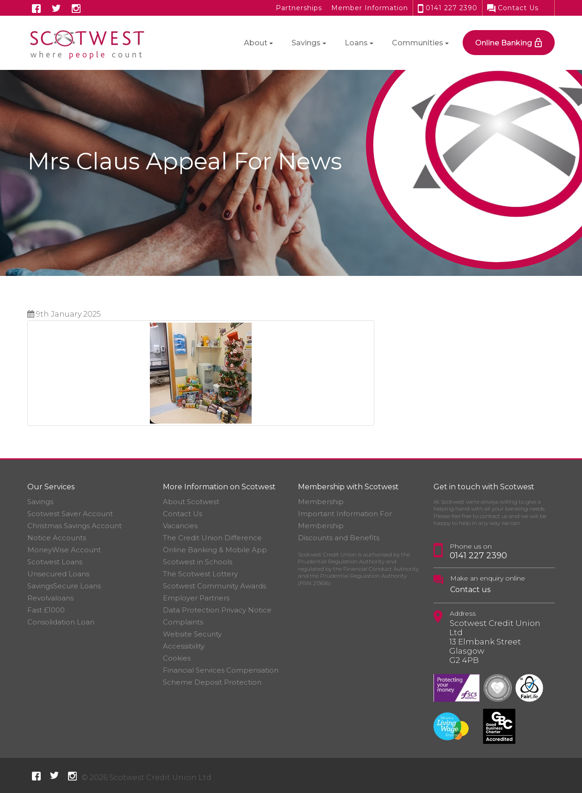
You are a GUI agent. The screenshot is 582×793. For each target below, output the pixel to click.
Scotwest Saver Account (70, 513)
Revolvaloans (50, 597)
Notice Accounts (56, 537)
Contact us (470, 589)
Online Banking (503, 42)
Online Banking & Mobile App (215, 549)
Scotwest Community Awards (214, 585)
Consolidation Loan (60, 622)
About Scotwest (191, 501)
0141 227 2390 (447, 8)
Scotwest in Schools (197, 561)
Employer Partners (196, 597)
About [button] (255, 42)
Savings (40, 501)
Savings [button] (306, 42)
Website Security (192, 634)
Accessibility (183, 646)
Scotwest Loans (54, 561)
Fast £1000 (46, 610)
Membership (321, 501)
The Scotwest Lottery (200, 573)
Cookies (177, 658)
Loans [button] (356, 42)
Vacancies (180, 525)
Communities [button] (417, 42)
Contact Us (513, 8)
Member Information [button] (369, 8)
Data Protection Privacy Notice (217, 610)
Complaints (183, 622)
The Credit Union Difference (212, 537)
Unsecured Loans (58, 573)
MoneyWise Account (64, 549)
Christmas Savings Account (74, 525)
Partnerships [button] (299, 8)
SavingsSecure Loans (64, 585)
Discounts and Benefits (338, 537)
